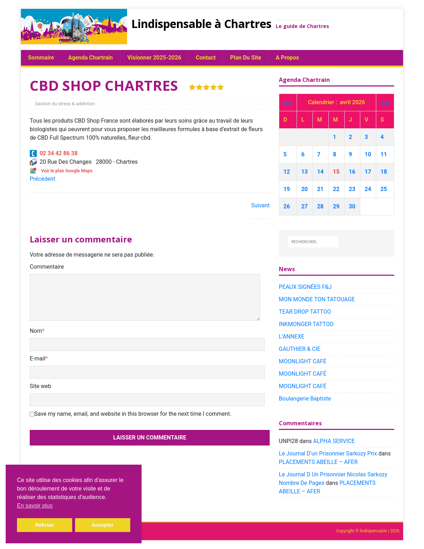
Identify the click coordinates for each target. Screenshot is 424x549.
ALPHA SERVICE (334, 441)
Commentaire (47, 266)
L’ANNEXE (291, 336)
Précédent (42, 178)
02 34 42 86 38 (54, 153)
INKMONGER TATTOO (306, 324)
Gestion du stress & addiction (65, 103)
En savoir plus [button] (35, 506)
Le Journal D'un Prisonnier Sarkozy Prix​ (328, 453)
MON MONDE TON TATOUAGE (317, 299)
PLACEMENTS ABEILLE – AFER (318, 462)
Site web (40, 386)
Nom (36, 330)
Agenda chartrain (90, 57)
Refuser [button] (44, 525)
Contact (206, 57)
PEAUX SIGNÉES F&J (305, 287)
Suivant (260, 205)
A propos (287, 57)
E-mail (37, 358)
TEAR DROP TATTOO (305, 311)
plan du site (245, 57)
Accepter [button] (103, 525)
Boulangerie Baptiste (305, 398)
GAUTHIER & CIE (300, 349)
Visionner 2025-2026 (154, 57)
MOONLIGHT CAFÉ (302, 361)
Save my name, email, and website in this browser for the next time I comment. (132, 413)
